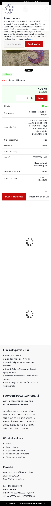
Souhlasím (34, 44)
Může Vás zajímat (14, 196)
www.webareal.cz (36, 503)
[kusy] (23, 98)
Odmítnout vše (14, 44)
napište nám (9, 489)
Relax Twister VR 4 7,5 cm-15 (18, 318)
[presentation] (3, 235)
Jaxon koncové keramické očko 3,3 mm (23, 221)
